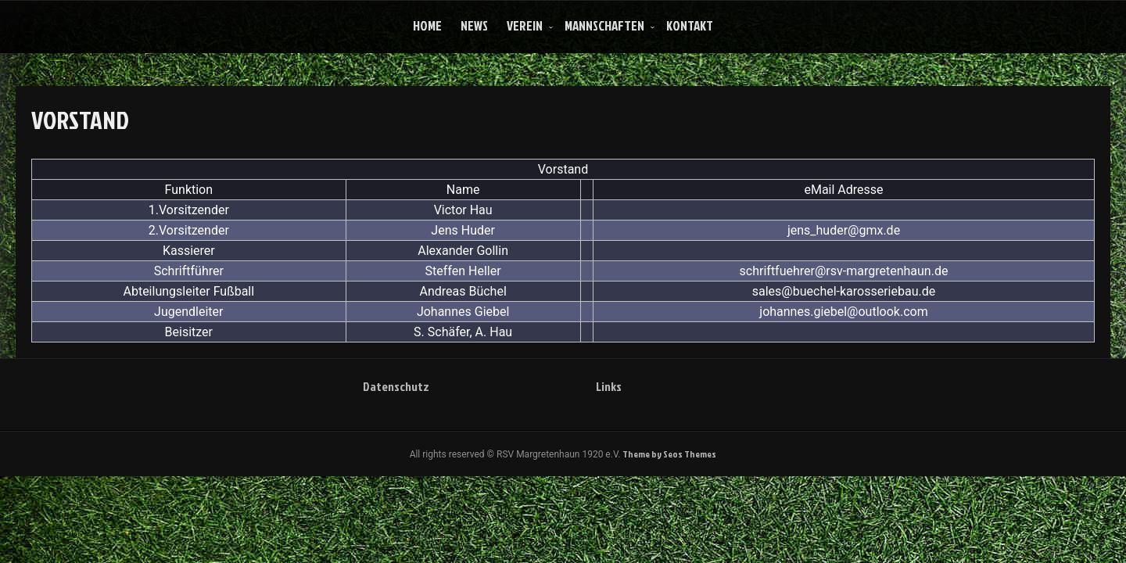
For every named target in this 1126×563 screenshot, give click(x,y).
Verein (525, 25)
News (474, 25)
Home (427, 25)
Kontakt (689, 25)
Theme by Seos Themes (669, 454)
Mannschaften (604, 25)
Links (609, 386)
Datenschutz (396, 386)
